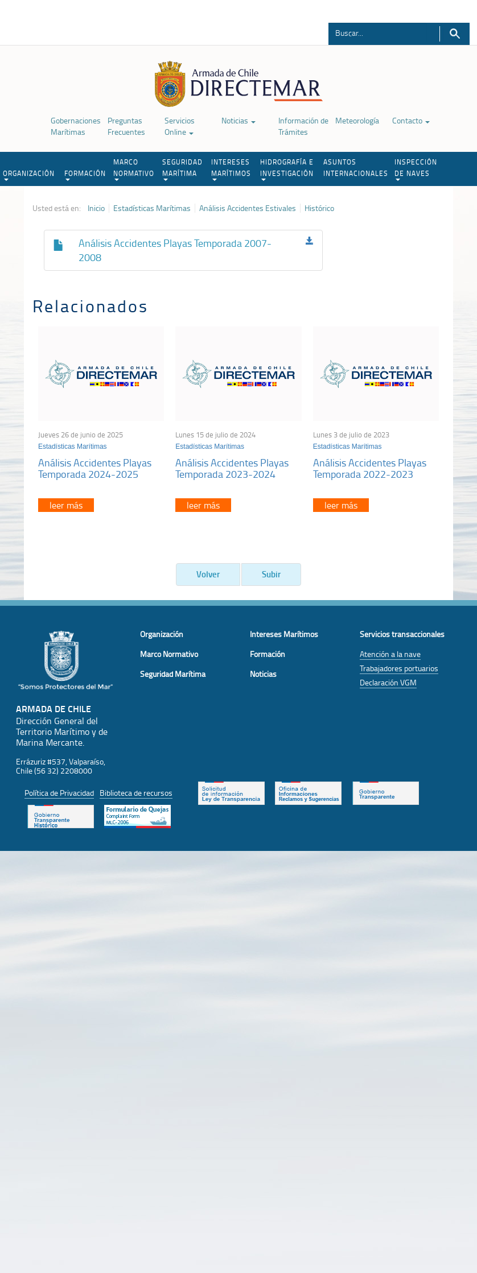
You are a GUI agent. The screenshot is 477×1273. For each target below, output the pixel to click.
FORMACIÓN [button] (85, 174)
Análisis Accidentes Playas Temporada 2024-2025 (94, 468)
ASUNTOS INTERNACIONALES (355, 167)
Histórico (319, 208)
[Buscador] (377, 32)
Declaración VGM (388, 682)
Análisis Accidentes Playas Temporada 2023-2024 (232, 468)
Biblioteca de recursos (136, 792)
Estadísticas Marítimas (152, 208)
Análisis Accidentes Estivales (247, 208)
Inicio (96, 208)
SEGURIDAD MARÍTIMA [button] (182, 169)
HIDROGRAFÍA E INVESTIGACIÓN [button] (287, 169)
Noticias (238, 120)
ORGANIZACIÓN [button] (29, 174)
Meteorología (357, 120)
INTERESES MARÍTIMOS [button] (231, 169)
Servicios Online (180, 126)
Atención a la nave (390, 653)
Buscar (454, 34)
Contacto (411, 120)
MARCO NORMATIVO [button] (133, 169)
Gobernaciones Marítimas (76, 126)
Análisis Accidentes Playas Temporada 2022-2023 (369, 468)
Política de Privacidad (59, 792)
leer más (66, 505)
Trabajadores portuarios (399, 668)
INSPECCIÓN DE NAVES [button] (415, 169)
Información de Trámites (303, 126)
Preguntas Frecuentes (126, 126)
